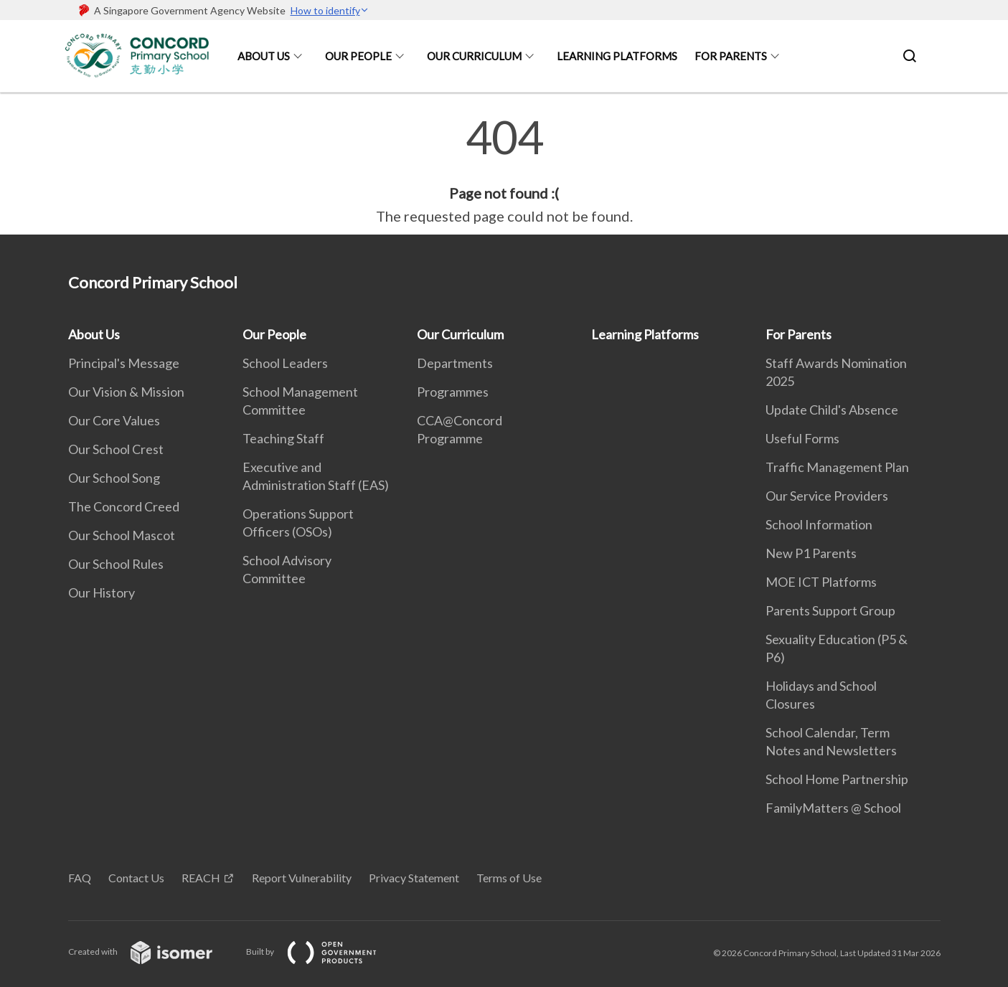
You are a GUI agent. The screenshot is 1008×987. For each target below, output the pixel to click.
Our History (101, 592)
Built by (323, 951)
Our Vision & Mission (126, 392)
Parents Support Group (830, 610)
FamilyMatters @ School (833, 808)
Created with (151, 951)
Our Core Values (114, 420)
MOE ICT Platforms (821, 582)
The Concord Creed (123, 506)
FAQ (79, 877)
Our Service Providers (827, 496)
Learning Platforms (617, 55)
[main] (504, 170)
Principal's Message (123, 363)
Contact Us (136, 877)
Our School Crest (116, 449)
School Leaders (285, 363)
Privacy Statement (414, 877)
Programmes (453, 392)
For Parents (730, 55)
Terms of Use (509, 877)
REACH (201, 877)
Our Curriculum (474, 55)
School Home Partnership (837, 779)
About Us (263, 55)
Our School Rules (116, 564)
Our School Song (114, 478)
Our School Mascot (121, 535)
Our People (358, 55)
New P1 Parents (811, 553)
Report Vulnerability (302, 877)
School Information (819, 524)
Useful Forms (802, 438)
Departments (455, 363)
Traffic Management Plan (837, 467)
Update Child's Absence (832, 409)
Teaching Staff (283, 438)
